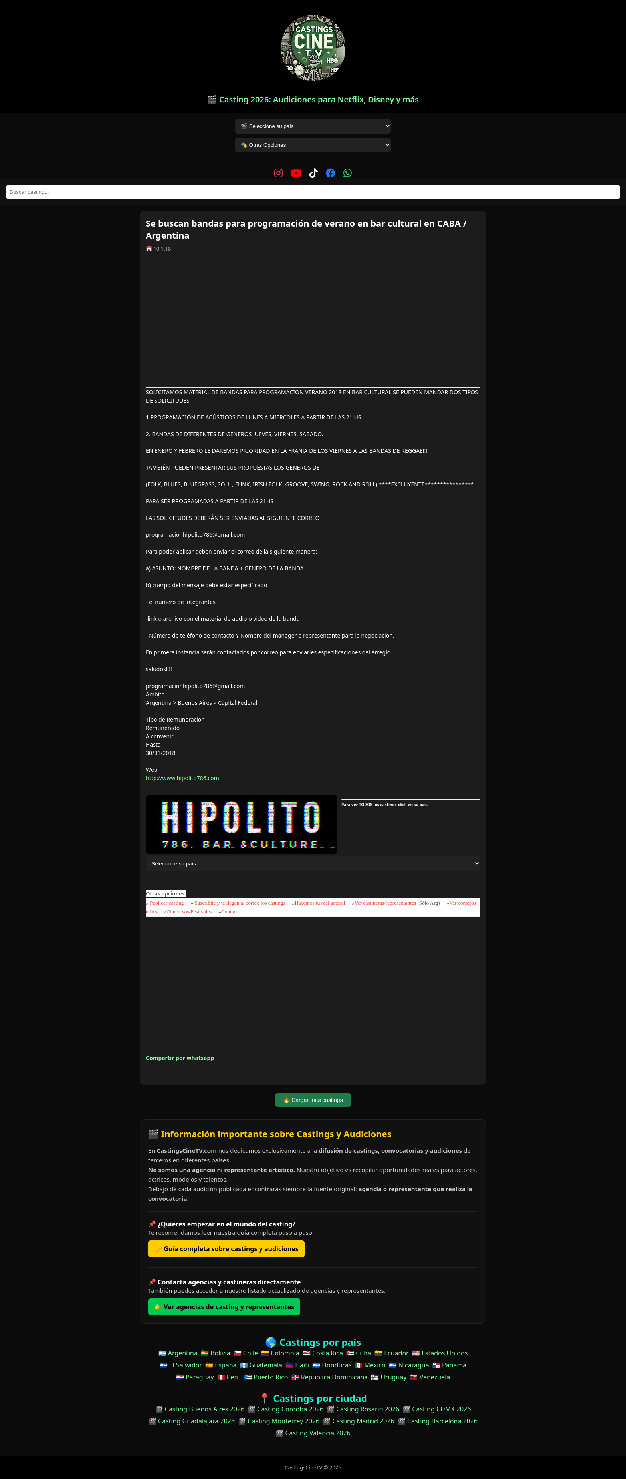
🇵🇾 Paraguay (195, 1377)
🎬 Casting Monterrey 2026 (278, 1421)
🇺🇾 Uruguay (388, 1377)
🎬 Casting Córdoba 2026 (285, 1409)
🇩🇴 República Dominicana (329, 1377)
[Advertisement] (313, 323)
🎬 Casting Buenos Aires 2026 (200, 1409)
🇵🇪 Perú (229, 1377)
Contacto (230, 912)
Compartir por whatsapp (180, 1058)
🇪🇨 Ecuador (391, 1353)
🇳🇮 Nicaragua (409, 1365)
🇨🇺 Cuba (358, 1353)
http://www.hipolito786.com (182, 778)
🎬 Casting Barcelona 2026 (438, 1421)
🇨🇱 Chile (246, 1353)
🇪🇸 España (220, 1365)
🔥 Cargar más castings (313, 1100)
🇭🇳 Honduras (331, 1365)
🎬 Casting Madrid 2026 (358, 1421)
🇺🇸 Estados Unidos (440, 1353)
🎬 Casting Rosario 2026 (363, 1409)
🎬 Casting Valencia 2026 (313, 1433)
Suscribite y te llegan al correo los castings (239, 903)
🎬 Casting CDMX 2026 (436, 1409)
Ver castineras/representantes (385, 903)
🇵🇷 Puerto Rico (266, 1377)
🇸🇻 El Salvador (181, 1365)
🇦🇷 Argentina (178, 1353)
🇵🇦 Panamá (449, 1365)
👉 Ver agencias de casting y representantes (224, 1306)
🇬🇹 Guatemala (261, 1365)
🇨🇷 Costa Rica (323, 1353)
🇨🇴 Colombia (280, 1353)
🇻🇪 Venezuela (430, 1377)
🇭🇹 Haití (297, 1365)
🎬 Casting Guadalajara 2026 (192, 1421)
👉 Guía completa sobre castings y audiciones (226, 1248)
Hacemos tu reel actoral (320, 903)
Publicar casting (167, 903)
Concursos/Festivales (189, 912)
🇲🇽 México (370, 1365)
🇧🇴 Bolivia (215, 1353)
